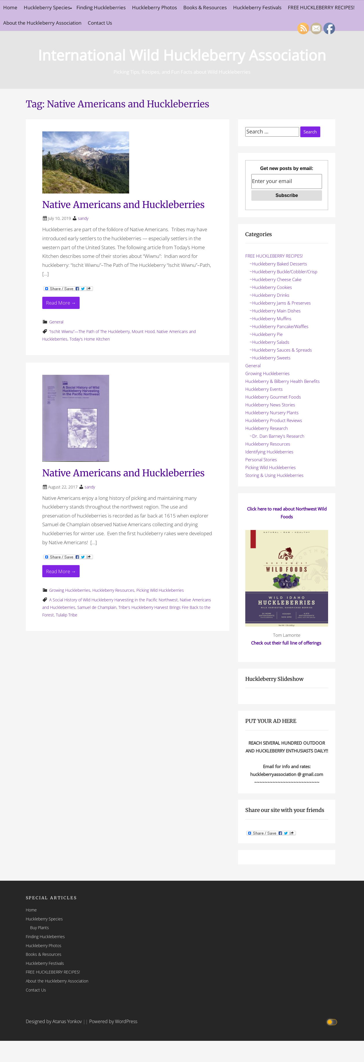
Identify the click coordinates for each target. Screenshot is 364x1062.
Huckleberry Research (266, 428)
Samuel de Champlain (96, 607)
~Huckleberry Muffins (270, 318)
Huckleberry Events (264, 389)
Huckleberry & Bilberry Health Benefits (282, 381)
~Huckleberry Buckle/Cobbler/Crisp (283, 271)
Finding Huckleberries (101, 7)
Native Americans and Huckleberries (123, 205)
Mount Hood (143, 331)
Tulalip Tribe (66, 615)
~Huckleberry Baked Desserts (278, 264)
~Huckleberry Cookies (271, 287)
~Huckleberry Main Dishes (275, 311)
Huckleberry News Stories (270, 405)
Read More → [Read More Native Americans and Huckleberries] (61, 302)
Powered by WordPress (113, 1021)
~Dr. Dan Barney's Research (277, 436)
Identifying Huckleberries (269, 452)
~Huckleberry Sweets (270, 358)
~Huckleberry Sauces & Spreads (281, 350)
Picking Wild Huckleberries (160, 590)
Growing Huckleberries (69, 590)
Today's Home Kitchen (89, 339)
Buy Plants (39, 927)
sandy (83, 218)
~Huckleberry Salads (269, 342)
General (56, 322)
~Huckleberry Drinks (269, 295)
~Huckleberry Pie (266, 334)
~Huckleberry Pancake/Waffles (279, 326)
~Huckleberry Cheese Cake (275, 279)
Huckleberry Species (47, 7)
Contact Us (100, 22)
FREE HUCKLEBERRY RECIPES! (274, 256)
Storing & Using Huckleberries (274, 475)
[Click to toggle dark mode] (332, 1021)
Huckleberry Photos (154, 7)
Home (10, 7)
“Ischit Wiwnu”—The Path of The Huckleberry (89, 331)
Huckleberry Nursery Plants (272, 412)
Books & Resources (205, 7)
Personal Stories (261, 459)
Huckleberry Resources (113, 590)
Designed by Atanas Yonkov (54, 1021)
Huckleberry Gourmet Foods (273, 397)
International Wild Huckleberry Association (182, 54)
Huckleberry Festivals (257, 7)
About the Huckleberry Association (42, 22)
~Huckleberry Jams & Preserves (280, 303)
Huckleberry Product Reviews (273, 420)
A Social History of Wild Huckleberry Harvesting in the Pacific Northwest (113, 600)
